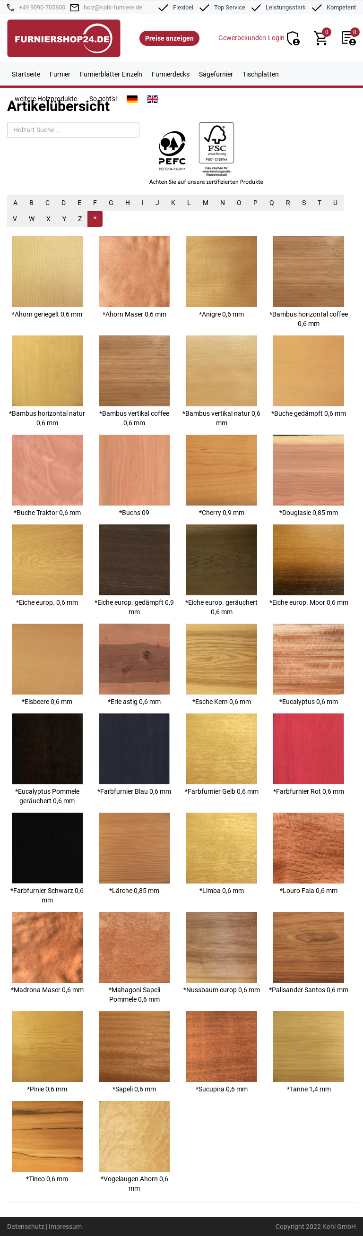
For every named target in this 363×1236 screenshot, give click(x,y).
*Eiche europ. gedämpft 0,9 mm (134, 570)
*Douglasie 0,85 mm (308, 475)
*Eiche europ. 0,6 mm (47, 565)
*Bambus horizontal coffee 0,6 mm (308, 281)
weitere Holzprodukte (46, 99)
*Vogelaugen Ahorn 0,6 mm (134, 1146)
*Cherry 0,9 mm (221, 475)
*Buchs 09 (134, 475)
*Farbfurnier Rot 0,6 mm (308, 754)
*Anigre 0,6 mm (221, 277)
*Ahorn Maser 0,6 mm (134, 277)
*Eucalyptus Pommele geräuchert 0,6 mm (47, 759)
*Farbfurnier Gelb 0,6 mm (222, 754)
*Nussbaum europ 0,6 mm (221, 953)
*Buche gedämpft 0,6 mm (308, 376)
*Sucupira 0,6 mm (221, 1052)
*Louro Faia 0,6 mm (308, 853)
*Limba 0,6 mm (221, 853)
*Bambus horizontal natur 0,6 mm (47, 381)
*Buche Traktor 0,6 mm (47, 475)
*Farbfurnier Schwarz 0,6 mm (47, 858)
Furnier (60, 74)
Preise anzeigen (169, 38)
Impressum (65, 1226)
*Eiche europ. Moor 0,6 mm (308, 565)
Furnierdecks (171, 74)
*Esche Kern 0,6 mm (221, 664)
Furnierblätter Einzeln (111, 74)
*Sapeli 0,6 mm (134, 1052)
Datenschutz (25, 1226)
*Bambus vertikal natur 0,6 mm (221, 381)
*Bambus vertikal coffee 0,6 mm (134, 381)
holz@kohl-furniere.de (113, 7)
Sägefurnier (216, 74)
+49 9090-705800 (42, 7)
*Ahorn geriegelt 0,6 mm (47, 277)
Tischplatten (260, 74)
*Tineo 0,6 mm (47, 1142)
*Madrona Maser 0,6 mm (47, 953)
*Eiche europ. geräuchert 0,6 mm (221, 570)
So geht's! (103, 99)
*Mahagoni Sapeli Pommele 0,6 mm (134, 957)
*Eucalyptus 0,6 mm (308, 664)
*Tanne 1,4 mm (308, 1052)
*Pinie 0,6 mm (47, 1052)
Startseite (26, 74)
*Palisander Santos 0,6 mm (308, 953)
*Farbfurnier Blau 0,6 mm (134, 754)
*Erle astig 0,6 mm (134, 664)
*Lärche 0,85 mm (134, 853)
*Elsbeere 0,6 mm (47, 664)
